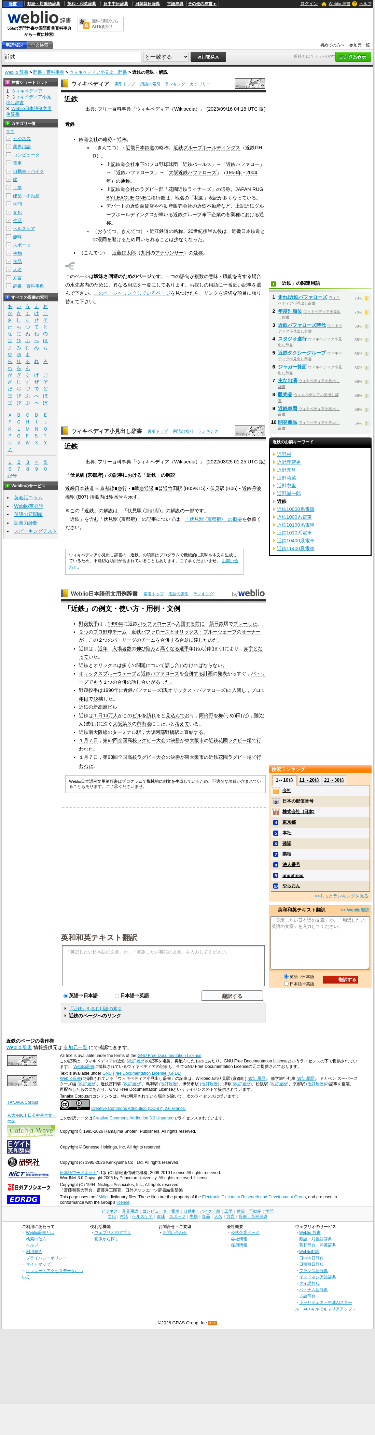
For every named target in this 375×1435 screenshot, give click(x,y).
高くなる (169, 648)
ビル (112, 707)
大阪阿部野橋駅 (162, 732)
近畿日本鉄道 (140, 147)
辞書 (13, 3)
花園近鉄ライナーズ (189, 189)
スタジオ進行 (292, 339)
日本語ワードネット (78, 1172)
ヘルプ (365, 3)
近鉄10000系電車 (296, 509)
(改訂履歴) (136, 1061)
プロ (256, 690)
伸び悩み (145, 648)
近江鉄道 (159, 231)
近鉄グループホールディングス (206, 147)
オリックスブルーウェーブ (107, 673)
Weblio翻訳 (309, 1251)
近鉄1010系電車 (294, 532)
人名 (17, 269)
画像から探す (106, 1239)
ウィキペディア (90, 84)
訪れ (151, 715)
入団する (185, 623)
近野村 (284, 454)
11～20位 (309, 780)
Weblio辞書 (83, 1066)
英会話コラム (28, 497)
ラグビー (149, 189)
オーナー (251, 632)
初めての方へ (332, 45)
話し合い (141, 682)
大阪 (117, 723)
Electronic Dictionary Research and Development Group (254, 1197)
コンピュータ (26, 154)
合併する (169, 640)
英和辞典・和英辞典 (317, 1245)
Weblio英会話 (28, 506)
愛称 (198, 252)
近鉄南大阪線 (93, 732)
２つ (83, 632)
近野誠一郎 (289, 493)
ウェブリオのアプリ (112, 1232)
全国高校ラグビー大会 (142, 740)
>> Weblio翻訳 (355, 909)
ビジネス (22, 138)
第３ (127, 723)
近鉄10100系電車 (296, 525)
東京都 (289, 822)
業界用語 (22, 146)
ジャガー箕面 (292, 367)
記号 (12, 476)
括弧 (94, 497)
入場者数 (121, 648)
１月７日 (88, 740)
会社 (286, 790)
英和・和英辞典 (81, 3)
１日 (98, 715)
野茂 (83, 623)
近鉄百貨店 (142, 206)
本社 (286, 832)
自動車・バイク (28, 171)
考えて (182, 723)
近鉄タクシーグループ (302, 353)
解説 (170, 475)
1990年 (115, 623)
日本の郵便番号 (298, 801)
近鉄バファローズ (150, 632)
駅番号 (116, 497)
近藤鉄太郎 (124, 252)
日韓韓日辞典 (147, 3)
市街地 (144, 723)
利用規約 (34, 1251)
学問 (17, 204)
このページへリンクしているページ (132, 293)
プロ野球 (158, 164)
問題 (141, 665)
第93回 (110, 757)
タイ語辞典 (309, 1283)
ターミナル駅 (126, 732)
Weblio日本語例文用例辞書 (104, 594)
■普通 (161, 488)
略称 (107, 139)
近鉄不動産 (209, 206)
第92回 (110, 740)
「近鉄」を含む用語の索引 (95, 1008)
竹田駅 (175, 488)
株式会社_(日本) (298, 811)
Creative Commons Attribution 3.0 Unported (133, 1118)
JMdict (102, 1197)
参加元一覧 (359, 45)
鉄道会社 (88, 139)
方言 (17, 277)
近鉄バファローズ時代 (302, 325)
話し (170, 665)
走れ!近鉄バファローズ (303, 297)
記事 (118, 475)
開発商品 (287, 422)
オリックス (105, 665)
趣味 (17, 236)
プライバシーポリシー (46, 1258)
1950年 (234, 172)
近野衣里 (286, 485)
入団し (239, 690)
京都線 (107, 488)
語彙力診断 (26, 523)
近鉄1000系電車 (294, 517)
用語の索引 (150, 84)
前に (200, 623)
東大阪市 (194, 740)
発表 (222, 673)
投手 (93, 623)
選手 (184, 648)
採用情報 (239, 1245)
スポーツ (22, 245)
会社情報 (239, 1239)
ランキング (175, 84)
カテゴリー (200, 84)
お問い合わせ (175, 1232)
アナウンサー (169, 252)
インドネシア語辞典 (317, 1276)
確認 (286, 843)
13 (105, 715)
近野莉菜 (286, 477)
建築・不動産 (26, 195)
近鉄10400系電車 (296, 540)
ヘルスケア (24, 228)
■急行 (120, 488)
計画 (208, 673)
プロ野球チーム (110, 632)
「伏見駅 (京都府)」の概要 (213, 519)
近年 (103, 648)
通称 (122, 139)
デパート (115, 206)
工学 (17, 187)
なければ (193, 665)
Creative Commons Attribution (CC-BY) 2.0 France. (138, 1108)
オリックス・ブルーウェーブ (206, 632)
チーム (148, 640)
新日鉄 (216, 623)
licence (122, 1202)
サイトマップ (38, 1264)
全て (10, 131)
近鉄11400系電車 (296, 548)
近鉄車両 (287, 408)
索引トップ (125, 84)
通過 (149, 488)
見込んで (175, 715)
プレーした (245, 623)
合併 (122, 682)
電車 (17, 163)
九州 (145, 252)
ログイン (309, 3)
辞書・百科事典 (48, 72)
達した (201, 640)
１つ (107, 682)
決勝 (175, 740)
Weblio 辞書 (339, 3)
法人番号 (291, 864)
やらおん (291, 885)
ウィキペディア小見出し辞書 (98, 72)
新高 (98, 707)
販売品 (285, 394)
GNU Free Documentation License (170, 1055)
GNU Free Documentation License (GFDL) (141, 1073)
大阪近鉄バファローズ (193, 172)
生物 (17, 253)
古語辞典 (175, 3)
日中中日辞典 (115, 3)
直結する (193, 732)
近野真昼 (286, 470)
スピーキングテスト (35, 531)
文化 (17, 212)
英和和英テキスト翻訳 (99, 937)
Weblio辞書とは (40, 1232)
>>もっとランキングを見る (342, 895)
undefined (293, 875)
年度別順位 (290, 311)
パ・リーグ (124, 640)
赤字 (248, 648)
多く (126, 665)
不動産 (166, 206)
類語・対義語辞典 (43, 3)
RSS (213, 1323)
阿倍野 (206, 715)
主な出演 (287, 380)
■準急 (138, 488)
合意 (184, 640)
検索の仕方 (36, 1239)
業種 (286, 853)
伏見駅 (217, 488)
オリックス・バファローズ (196, 690)
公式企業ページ (245, 1232)
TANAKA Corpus (22, 1102)
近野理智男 (289, 462)
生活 (17, 220)
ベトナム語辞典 (313, 1289)
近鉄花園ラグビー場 (230, 740)
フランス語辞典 (313, 1270)
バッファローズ (154, 623)
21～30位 (334, 780)
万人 (113, 715)
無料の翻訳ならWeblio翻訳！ (105, 23)
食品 (17, 261)
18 (96, 698)
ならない (212, 665)
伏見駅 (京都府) (86, 475)
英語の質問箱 (28, 514)
